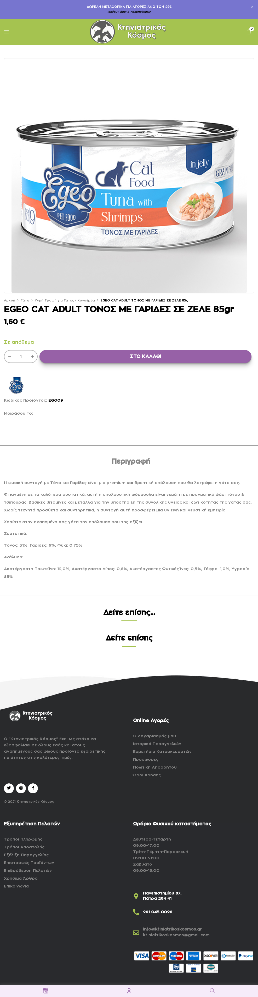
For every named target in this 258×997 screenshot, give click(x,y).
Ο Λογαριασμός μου (154, 736)
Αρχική (9, 300)
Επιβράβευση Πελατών (28, 871)
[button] (248, 32)
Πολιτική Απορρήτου (155, 767)
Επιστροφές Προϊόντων (29, 863)
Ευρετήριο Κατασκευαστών (162, 752)
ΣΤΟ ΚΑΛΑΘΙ (145, 356)
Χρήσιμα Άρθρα (21, 878)
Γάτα (25, 300)
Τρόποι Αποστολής (24, 847)
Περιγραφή (131, 461)
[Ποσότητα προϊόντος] (20, 356)
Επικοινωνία (16, 886)
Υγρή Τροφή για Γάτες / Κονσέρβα (65, 300)
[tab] (131, 462)
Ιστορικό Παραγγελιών (157, 744)
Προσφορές (145, 760)
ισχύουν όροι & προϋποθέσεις (129, 11)
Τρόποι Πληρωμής (23, 839)
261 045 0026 (157, 912)
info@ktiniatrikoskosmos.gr (172, 929)
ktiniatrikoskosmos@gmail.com (176, 935)
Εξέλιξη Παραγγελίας (26, 855)
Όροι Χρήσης (147, 775)
